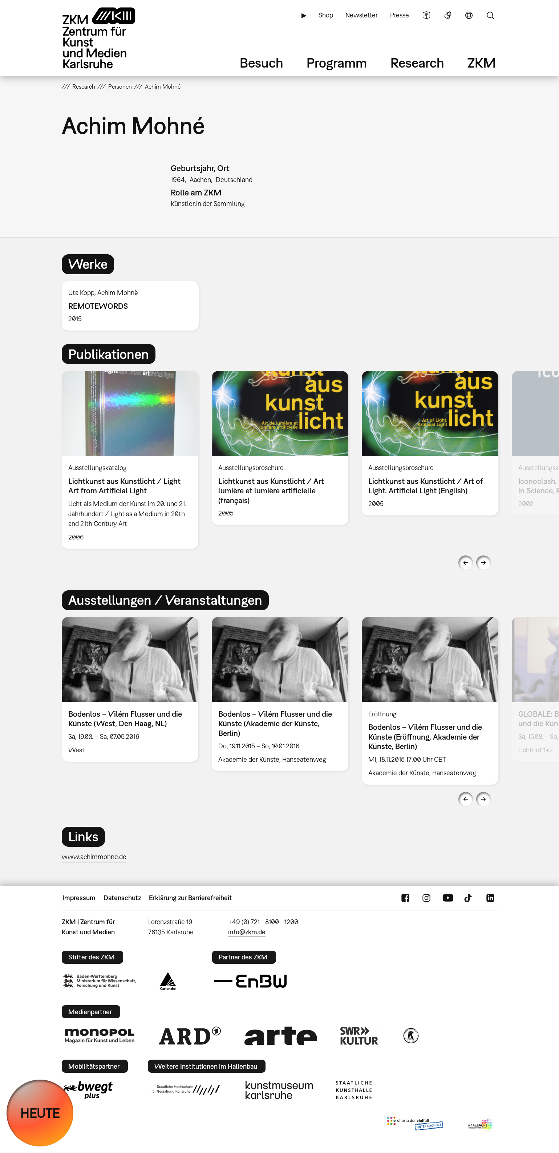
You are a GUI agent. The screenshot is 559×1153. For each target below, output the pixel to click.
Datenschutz (122, 898)
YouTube (448, 898)
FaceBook (405, 898)
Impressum (79, 898)
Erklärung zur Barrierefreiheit (190, 898)
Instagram (426, 898)
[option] (134, 306)
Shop (326, 15)
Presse (399, 15)
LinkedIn (490, 898)
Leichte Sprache (426, 15)
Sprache (469, 15)
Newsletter (361, 15)
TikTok (469, 898)
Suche (490, 15)
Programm (337, 62)
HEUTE (40, 1113)
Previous (465, 562)
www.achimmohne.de (94, 857)
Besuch (261, 62)
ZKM (481, 62)
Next (483, 562)
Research (417, 62)
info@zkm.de (247, 932)
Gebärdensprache (448, 15)
